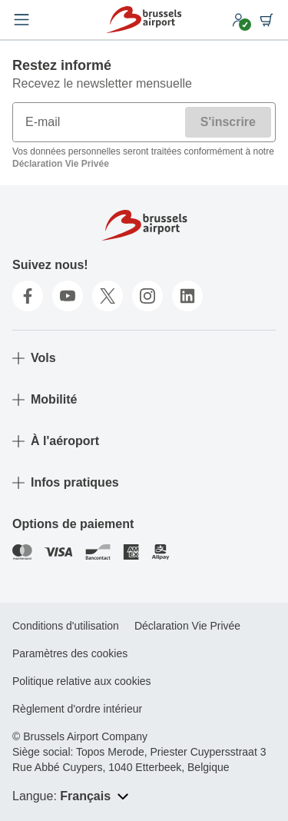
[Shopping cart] (266, 20)
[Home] (143, 19)
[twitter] (107, 296)
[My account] (239, 20)
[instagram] (147, 296)
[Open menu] (21, 20)
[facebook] (27, 296)
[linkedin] (187, 296)
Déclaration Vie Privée (60, 163)
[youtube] (67, 296)
